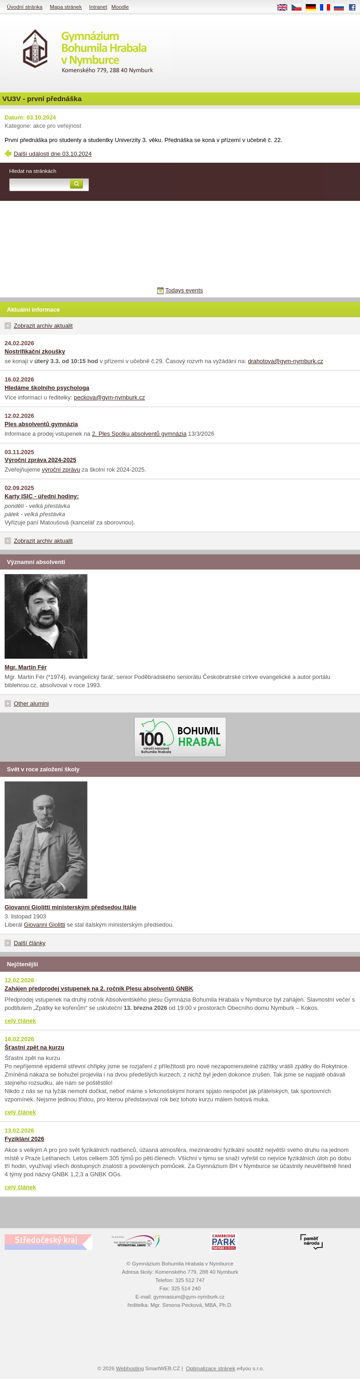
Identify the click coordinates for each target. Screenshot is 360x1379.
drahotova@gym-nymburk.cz (285, 361)
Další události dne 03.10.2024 (52, 153)
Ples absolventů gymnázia (41, 424)
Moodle (120, 7)
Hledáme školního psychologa (47, 387)
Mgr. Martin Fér (26, 667)
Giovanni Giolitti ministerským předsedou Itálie (71, 907)
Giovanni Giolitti (44, 924)
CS (299, 8)
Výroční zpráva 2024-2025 (40, 459)
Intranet (98, 7)
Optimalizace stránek (210, 1368)
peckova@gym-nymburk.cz (109, 397)
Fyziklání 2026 (24, 1138)
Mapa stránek (66, 7)
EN (285, 8)
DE (314, 8)
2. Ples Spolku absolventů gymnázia (139, 433)
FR (328, 8)
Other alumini (31, 703)
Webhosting (130, 1368)
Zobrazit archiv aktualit (43, 325)
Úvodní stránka (24, 7)
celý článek (20, 1020)
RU (342, 8)
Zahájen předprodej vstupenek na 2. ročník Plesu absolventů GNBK (99, 988)
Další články (30, 943)
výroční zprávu (61, 469)
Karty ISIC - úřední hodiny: (42, 496)
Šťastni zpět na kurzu (34, 1047)
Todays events (184, 290)
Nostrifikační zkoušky (35, 351)
